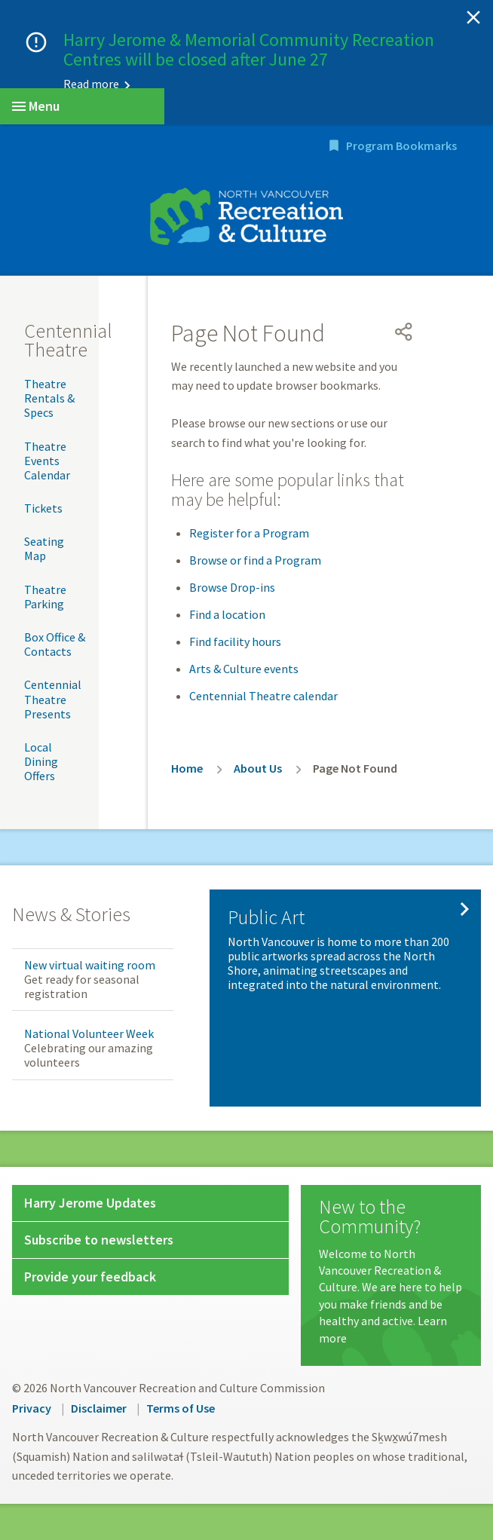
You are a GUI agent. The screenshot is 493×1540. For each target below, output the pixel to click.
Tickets (43, 508)
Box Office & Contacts (54, 644)
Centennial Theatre (68, 340)
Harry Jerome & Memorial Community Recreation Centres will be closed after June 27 (248, 49)
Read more (91, 83)
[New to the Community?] (391, 1271)
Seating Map (44, 548)
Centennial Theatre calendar (263, 695)
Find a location (227, 614)
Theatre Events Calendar (47, 460)
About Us (258, 768)
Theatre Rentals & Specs (49, 398)
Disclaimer (99, 1408)
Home (187, 768)
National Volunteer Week (89, 1033)
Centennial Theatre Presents (52, 699)
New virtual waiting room (89, 964)
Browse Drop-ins (232, 587)
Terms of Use (180, 1408)
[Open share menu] (404, 331)
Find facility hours (235, 641)
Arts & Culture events (244, 668)
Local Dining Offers (41, 761)
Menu (36, 106)
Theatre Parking (45, 596)
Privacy (31, 1408)
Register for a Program (249, 532)
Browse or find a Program (255, 560)
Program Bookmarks (401, 145)
